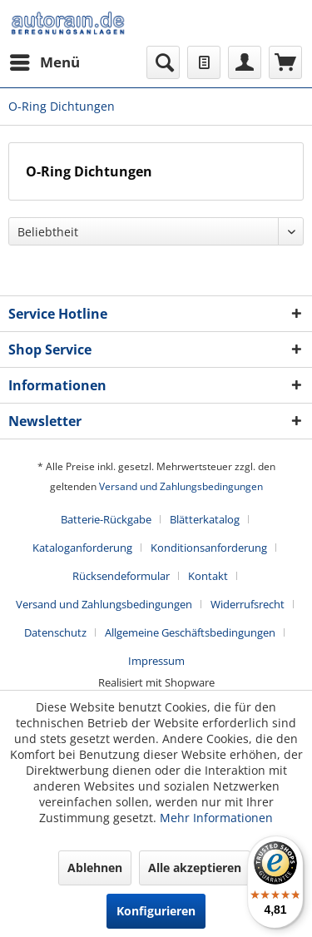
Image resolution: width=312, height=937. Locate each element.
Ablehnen (94, 867)
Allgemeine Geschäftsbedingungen (190, 632)
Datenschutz (55, 632)
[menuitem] (44, 62)
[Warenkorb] (285, 62)
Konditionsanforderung (209, 547)
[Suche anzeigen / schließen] (163, 62)
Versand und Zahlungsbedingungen (181, 486)
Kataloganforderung (82, 547)
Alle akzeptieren (194, 867)
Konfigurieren (156, 911)
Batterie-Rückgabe (106, 519)
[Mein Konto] (244, 62)
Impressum (156, 660)
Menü (45, 60)
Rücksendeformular (121, 575)
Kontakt (208, 575)
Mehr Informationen (216, 817)
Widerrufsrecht (247, 604)
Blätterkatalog (205, 519)
